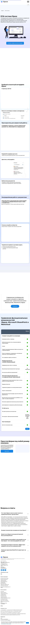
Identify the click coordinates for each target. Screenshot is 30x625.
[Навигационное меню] (28, 1)
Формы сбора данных (3, 583)
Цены (1, 618)
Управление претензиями (4, 593)
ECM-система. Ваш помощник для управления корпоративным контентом (10, 614)
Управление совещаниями (4, 579)
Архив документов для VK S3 (4, 585)
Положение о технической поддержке (5, 620)
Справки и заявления (3, 592)
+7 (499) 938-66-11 (7, 562)
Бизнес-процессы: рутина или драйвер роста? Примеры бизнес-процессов (10, 612)
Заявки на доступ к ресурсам (4, 600)
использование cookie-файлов (6, 623)
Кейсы (2, 605)
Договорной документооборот (4, 578)
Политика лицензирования (4, 619)
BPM (1, 573)
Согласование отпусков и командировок (4, 603)
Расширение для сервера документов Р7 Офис (5, 587)
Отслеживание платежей (4, 599)
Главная (2, 10)
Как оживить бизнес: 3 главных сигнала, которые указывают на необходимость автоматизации (13, 613)
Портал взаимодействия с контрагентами (4, 582)
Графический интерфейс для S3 (5, 584)
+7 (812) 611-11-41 (4, 561)
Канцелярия (2, 591)
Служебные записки (3, 594)
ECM (1, 574)
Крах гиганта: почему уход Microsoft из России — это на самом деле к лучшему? (11, 611)
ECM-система (7, 10)
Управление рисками (3, 580)
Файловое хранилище (3, 595)
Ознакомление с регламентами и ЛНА (5, 601)
